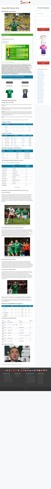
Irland (6, 129)
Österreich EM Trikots (40, 85)
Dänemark (20, 330)
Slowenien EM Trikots (40, 96)
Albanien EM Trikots (40, 71)
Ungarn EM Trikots (40, 101)
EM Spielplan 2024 (40, 13)
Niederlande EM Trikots (41, 84)
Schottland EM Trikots (40, 90)
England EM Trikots (40, 77)
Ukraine (9, 327)
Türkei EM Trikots (40, 100)
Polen (4, 309)
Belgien (6, 127)
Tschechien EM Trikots (40, 98)
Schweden (6, 131)
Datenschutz (25, 390)
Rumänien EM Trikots (40, 89)
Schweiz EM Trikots (40, 92)
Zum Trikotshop (9, 82)
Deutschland (6, 307)
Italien (23, 138)
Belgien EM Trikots (40, 73)
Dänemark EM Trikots (40, 74)
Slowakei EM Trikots (40, 94)
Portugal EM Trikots (40, 88)
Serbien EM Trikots (40, 93)
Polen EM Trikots (40, 86)
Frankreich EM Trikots (40, 78)
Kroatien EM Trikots (40, 82)
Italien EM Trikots (40, 81)
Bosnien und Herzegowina (12, 324)
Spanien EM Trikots (40, 97)
